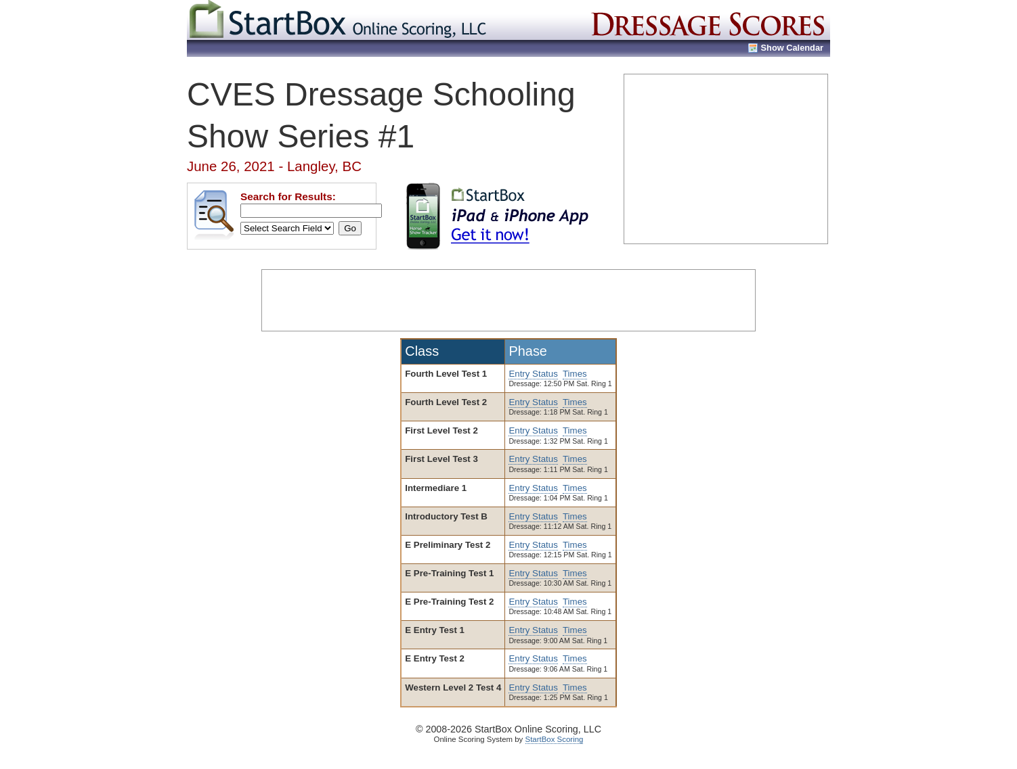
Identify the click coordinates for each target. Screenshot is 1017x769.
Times (575, 374)
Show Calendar (792, 48)
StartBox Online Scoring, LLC (339, 20)
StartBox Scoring (554, 739)
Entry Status (532, 374)
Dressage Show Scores (709, 20)
